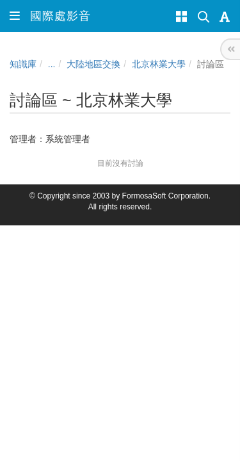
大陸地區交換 (93, 64)
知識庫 (23, 64)
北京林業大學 (159, 64)
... (52, 64)
